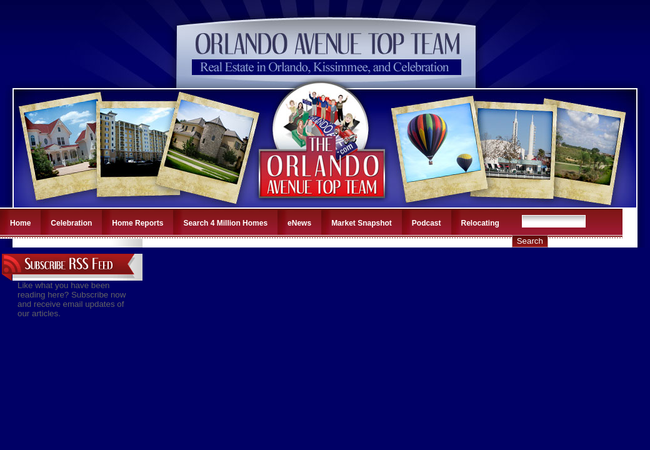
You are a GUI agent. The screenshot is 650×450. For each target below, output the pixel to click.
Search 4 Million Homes (225, 223)
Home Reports (137, 223)
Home (20, 223)
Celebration (71, 223)
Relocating (480, 223)
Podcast (426, 223)
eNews (299, 223)
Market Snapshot (361, 223)
